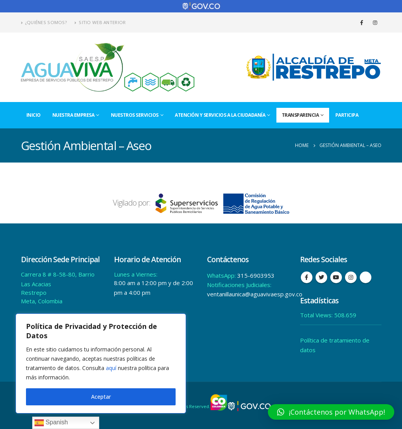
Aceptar (101, 396)
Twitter (321, 277)
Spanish (51, 422)
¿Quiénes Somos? (44, 22)
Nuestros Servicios (135, 115)
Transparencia (300, 115)
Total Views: (317, 315)
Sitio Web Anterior (100, 22)
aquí (111, 368)
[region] (101, 363)
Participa (347, 115)
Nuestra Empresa (73, 115)
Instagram (351, 277)
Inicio (33, 115)
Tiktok (365, 277)
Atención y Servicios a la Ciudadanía (220, 115)
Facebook (306, 277)
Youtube (336, 277)
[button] (331, 412)
